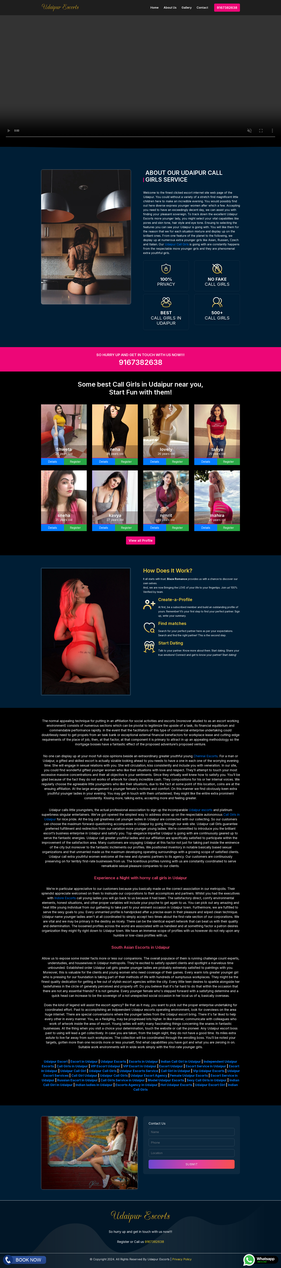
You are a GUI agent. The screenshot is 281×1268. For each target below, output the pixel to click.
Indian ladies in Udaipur (94, 1085)
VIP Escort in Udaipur (139, 1066)
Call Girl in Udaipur (175, 1071)
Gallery (187, 7)
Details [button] (52, 461)
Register (75, 461)
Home (154, 7)
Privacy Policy (182, 1259)
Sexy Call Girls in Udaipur (207, 1080)
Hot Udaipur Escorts (176, 1085)
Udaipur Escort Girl (210, 1085)
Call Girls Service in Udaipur (123, 1080)
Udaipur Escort (56, 1061)
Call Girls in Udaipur (72, 1066)
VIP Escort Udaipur (105, 1066)
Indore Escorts (65, 898)
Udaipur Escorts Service (138, 1071)
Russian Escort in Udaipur (77, 1080)
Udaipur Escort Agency (148, 1075)
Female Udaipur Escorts (189, 1075)
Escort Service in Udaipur (206, 1066)
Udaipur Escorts (113, 1061)
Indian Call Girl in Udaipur (181, 1061)
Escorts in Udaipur (143, 1061)
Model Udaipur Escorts (166, 1080)
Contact (202, 7)
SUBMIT (191, 1164)
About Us (170, 7)
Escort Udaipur (171, 1066)
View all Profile (141, 540)
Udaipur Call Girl (73, 1071)
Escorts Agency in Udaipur (136, 1085)
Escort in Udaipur (84, 1061)
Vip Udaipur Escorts (209, 1071)
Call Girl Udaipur (84, 1075)
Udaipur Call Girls (177, 244)
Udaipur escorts (200, 810)
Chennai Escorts (206, 756)
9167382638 (227, 8)
